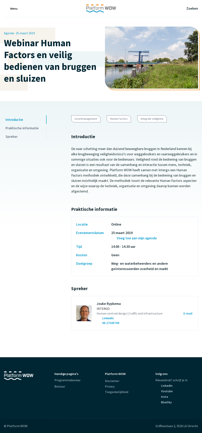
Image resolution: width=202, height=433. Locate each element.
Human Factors (119, 118)
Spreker (12, 136)
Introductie (14, 119)
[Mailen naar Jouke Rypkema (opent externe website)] (183, 313)
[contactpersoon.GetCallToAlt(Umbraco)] (130, 318)
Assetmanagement (86, 118)
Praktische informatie (22, 128)
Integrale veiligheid (152, 118)
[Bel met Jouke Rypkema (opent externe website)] (108, 322)
